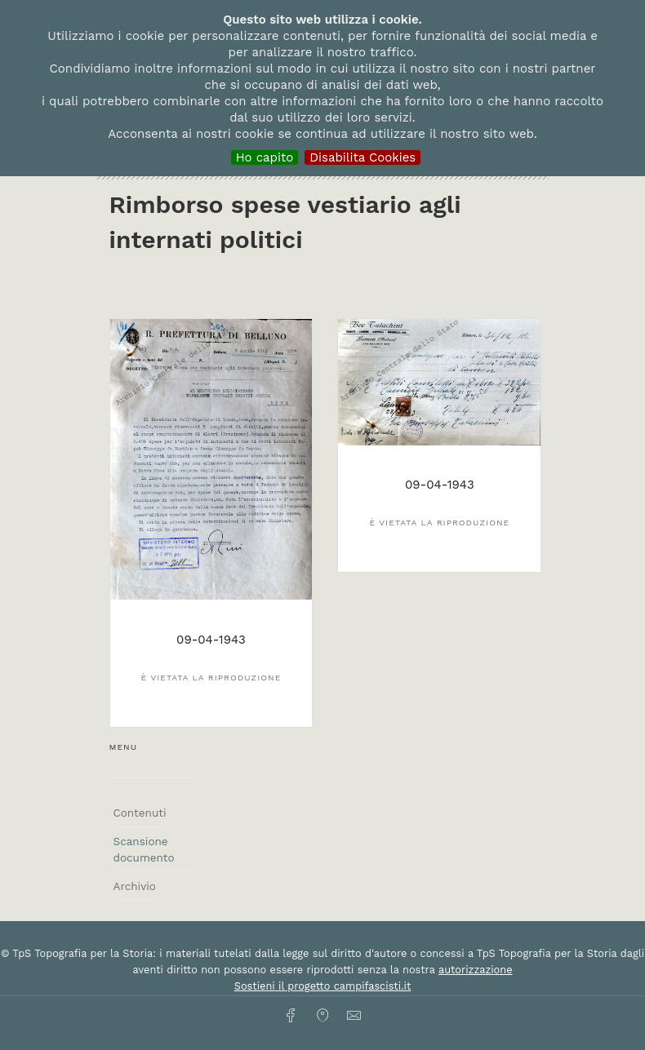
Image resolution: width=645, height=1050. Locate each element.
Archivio (134, 886)
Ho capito (265, 157)
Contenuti (140, 812)
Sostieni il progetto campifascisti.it (322, 986)
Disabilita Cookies (362, 157)
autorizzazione (475, 970)
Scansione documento (144, 849)
